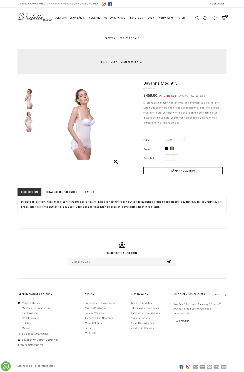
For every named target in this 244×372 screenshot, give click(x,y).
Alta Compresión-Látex (69, 18)
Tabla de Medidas (141, 303)
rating (89, 192)
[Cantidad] (169, 157)
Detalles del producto (61, 192)
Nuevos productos (95, 308)
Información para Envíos (145, 308)
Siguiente (224, 294)
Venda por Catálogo (142, 328)
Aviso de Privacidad (142, 323)
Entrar (88, 328)
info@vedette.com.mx (30, 344)
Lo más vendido (94, 313)
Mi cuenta (90, 333)
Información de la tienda (35, 294)
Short (182, 18)
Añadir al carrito (183, 170)
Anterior (218, 294)
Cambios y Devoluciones (145, 313)
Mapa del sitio (93, 323)
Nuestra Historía (140, 318)
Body (151, 18)
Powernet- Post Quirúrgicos (107, 18)
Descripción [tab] (29, 192)
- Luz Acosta (182, 321)
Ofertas (109, 38)
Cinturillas (166, 18)
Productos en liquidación (100, 303)
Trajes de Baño (129, 38)
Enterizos (136, 18)
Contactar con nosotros (99, 318)
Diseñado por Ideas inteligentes (36, 366)
